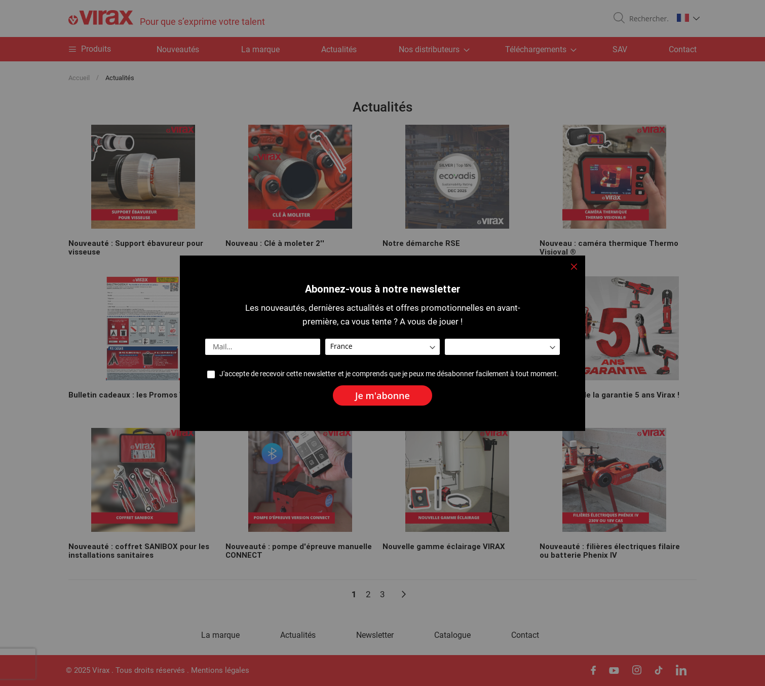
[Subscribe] (382, 395)
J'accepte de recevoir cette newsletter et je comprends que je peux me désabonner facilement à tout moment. (389, 374)
